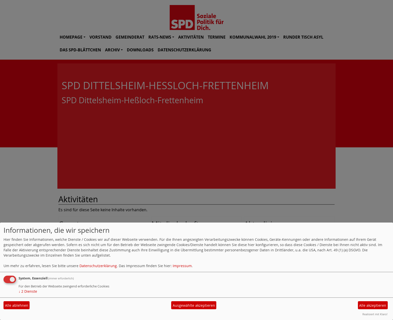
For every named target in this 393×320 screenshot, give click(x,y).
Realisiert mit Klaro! (374, 314)
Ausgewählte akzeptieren (194, 305)
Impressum (182, 265)
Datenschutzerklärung (98, 265)
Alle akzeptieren (372, 305)
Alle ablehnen (16, 305)
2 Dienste (28, 291)
